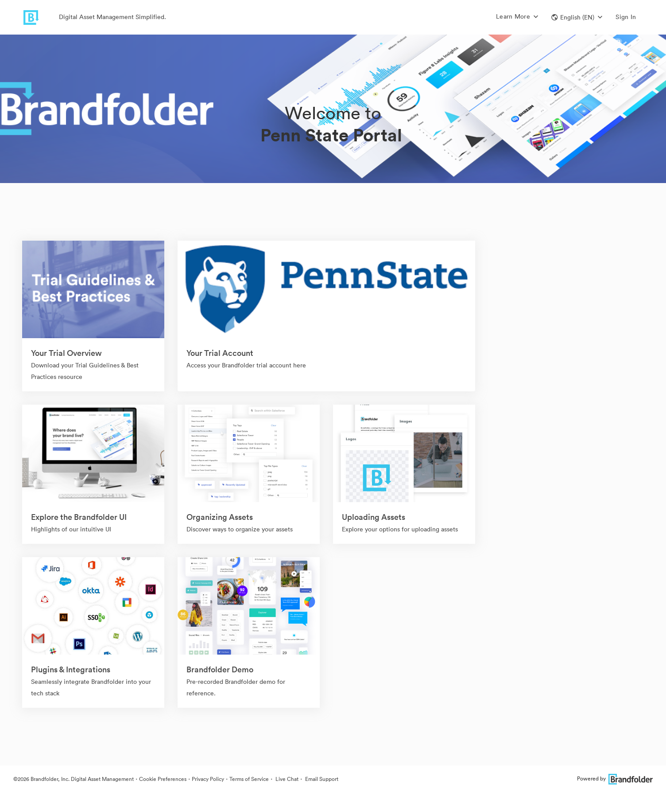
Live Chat (286, 779)
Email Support (321, 779)
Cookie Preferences (162, 779)
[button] (577, 17)
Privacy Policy (208, 779)
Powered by (615, 778)
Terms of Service (249, 779)
